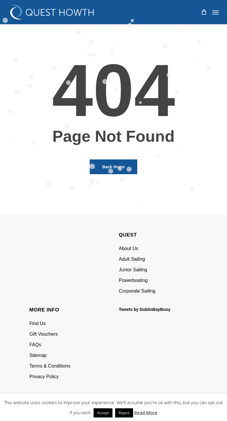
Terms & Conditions (50, 365)
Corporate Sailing (137, 290)
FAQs (35, 344)
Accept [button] (103, 412)
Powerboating (133, 280)
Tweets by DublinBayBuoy (145, 309)
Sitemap (38, 355)
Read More (145, 412)
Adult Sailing (132, 259)
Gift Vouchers (44, 334)
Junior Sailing (133, 269)
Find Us (38, 323)
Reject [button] (124, 412)
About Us (128, 248)
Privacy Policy (44, 376)
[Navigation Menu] (215, 12)
